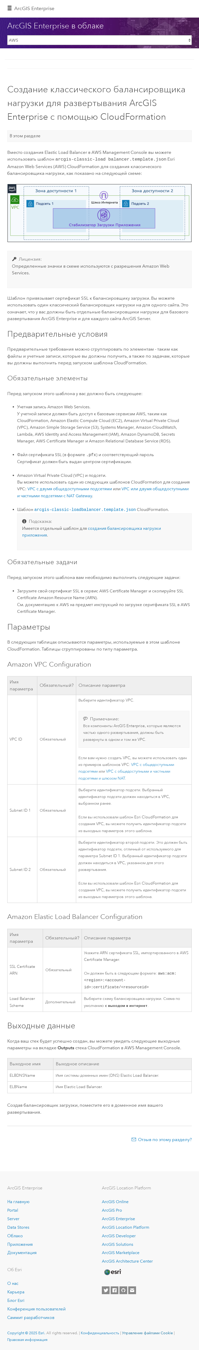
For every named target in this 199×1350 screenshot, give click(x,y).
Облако (15, 1235)
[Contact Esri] (132, 1290)
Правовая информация (27, 1340)
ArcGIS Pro (112, 1210)
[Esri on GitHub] (123, 1290)
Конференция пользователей (36, 1309)
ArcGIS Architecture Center (127, 1261)
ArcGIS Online (115, 1201)
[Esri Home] (112, 1272)
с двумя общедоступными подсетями (69, 488)
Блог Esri (15, 1300)
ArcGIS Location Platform (125, 1227)
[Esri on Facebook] (114, 1290)
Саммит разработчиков (30, 1317)
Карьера (15, 1291)
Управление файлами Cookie (147, 1333)
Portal (12, 1210)
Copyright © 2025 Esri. (26, 1333)
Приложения (20, 1244)
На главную (18, 1201)
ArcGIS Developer (119, 1235)
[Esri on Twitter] (106, 1290)
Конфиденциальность (100, 1333)
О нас (12, 1283)
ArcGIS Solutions (117, 1244)
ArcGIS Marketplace (120, 1252)
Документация (22, 1252)
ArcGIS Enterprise (34, 8)
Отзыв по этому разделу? (165, 1140)
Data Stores (18, 1227)
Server (13, 1218)
